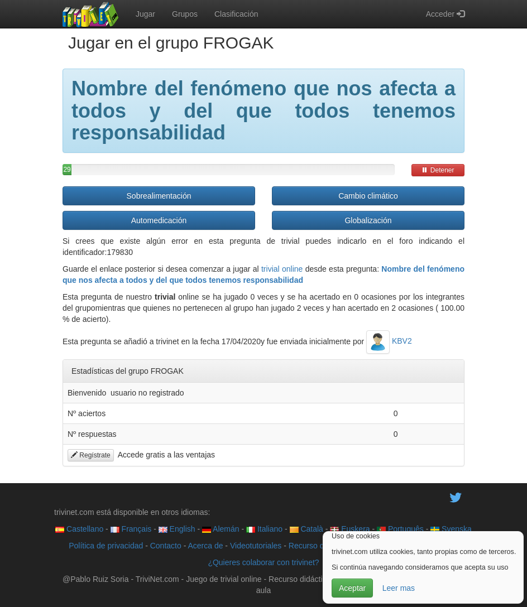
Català (306, 528)
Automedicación (159, 220)
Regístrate (91, 455)
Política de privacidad (106, 545)
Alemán (220, 528)
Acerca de (205, 545)
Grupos (185, 13)
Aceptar (352, 588)
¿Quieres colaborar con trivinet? (263, 562)
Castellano (79, 528)
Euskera (350, 528)
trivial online (282, 268)
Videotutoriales (255, 545)
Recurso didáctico (320, 545)
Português (400, 528)
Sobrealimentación (159, 195)
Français (131, 528)
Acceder (445, 13)
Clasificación (236, 13)
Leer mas (398, 588)
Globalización (367, 220)
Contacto (165, 545)
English (177, 528)
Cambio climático (368, 195)
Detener (437, 170)
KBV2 (389, 340)
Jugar (145, 13)
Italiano (264, 528)
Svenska (451, 528)
